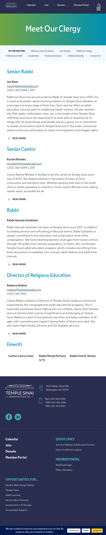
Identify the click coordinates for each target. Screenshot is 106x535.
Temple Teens (12, 490)
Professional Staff (14, 56)
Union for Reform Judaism (69, 450)
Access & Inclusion (53, 56)
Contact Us (95, 56)
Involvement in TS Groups (18, 505)
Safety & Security (76, 56)
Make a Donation (64, 470)
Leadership (33, 56)
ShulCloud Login (64, 465)
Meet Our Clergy (84, 51)
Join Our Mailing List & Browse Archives (75, 445)
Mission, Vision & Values (42, 51)
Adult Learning (13, 495)
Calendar (31, 5)
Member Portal (81, 5)
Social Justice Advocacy (17, 500)
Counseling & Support (16, 510)
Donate (61, 5)
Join (46, 5)
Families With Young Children (20, 485)
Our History (65, 51)
